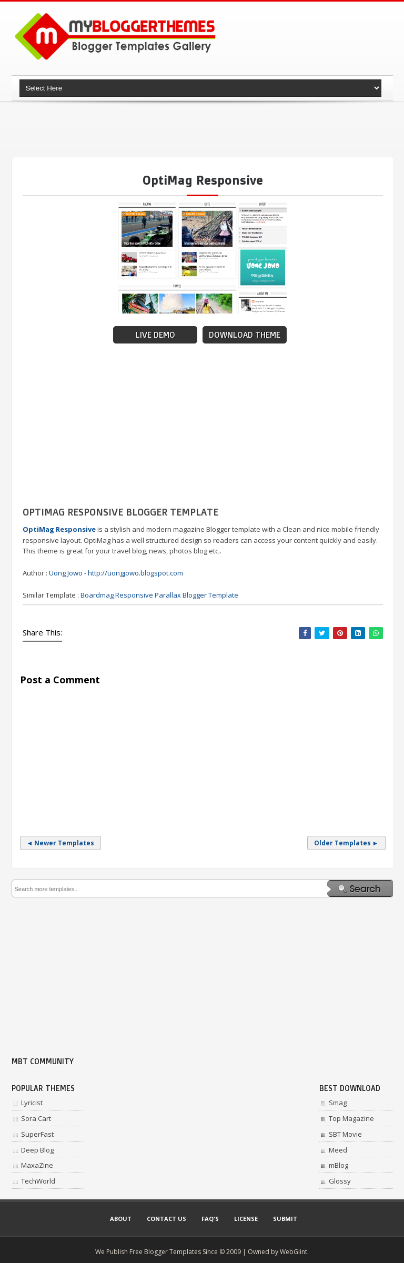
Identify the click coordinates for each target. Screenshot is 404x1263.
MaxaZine (37, 1165)
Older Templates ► (346, 842)
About (121, 1218)
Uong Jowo (66, 573)
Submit (285, 1218)
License (246, 1218)
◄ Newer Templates (61, 842)
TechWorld (38, 1181)
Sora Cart (36, 1118)
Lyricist (32, 1102)
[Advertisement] (203, 129)
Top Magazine (351, 1118)
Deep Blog (37, 1150)
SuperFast (37, 1134)
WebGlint (293, 1251)
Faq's (210, 1218)
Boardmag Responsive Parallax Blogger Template (159, 595)
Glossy (340, 1181)
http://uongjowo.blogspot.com (135, 573)
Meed (338, 1150)
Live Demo (155, 335)
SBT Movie (345, 1134)
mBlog (338, 1165)
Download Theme (244, 335)
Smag (338, 1102)
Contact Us (166, 1218)
